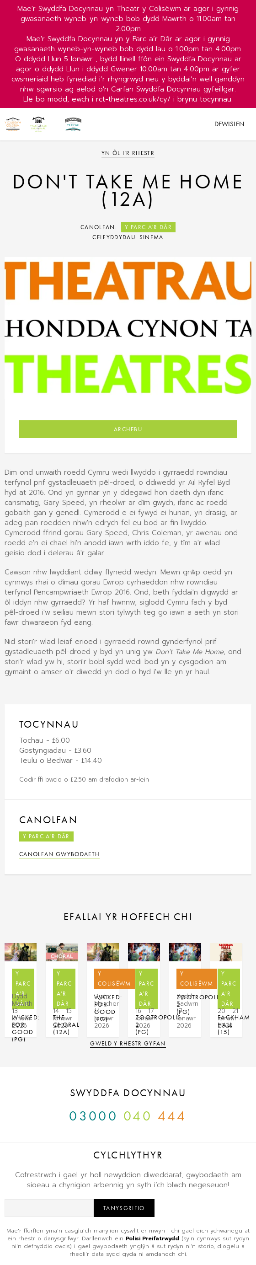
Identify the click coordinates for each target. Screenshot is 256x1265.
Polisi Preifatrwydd (152, 1238)
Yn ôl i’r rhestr (128, 153)
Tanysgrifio (124, 1208)
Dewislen (229, 124)
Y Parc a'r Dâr (148, 227)
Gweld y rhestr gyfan (128, 1043)
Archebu (128, 429)
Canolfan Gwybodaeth (59, 854)
